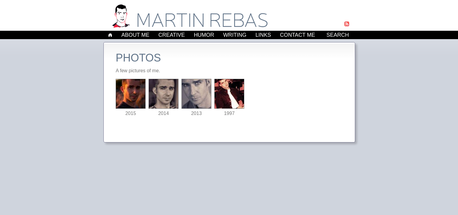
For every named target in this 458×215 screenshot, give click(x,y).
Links (263, 35)
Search (337, 35)
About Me (135, 35)
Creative (171, 35)
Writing (234, 35)
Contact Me (297, 35)
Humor (204, 35)
